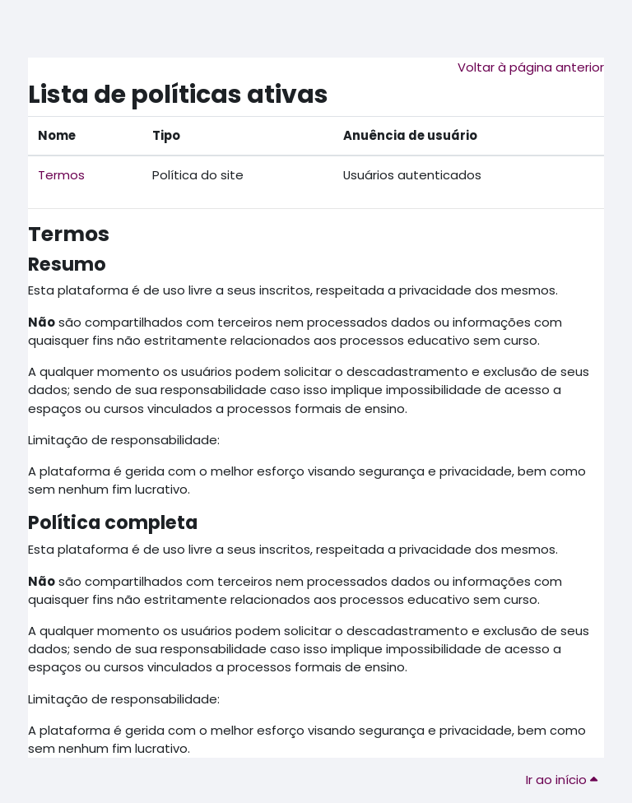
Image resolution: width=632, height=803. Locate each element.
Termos (61, 174)
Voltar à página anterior (531, 67)
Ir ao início (561, 779)
